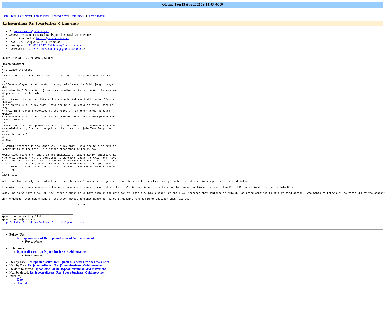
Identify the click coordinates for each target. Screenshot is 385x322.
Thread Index (95, 16)
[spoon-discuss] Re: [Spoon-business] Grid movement (53, 285)
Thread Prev (41, 16)
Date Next (24, 16)
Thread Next (60, 16)
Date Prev (9, 16)
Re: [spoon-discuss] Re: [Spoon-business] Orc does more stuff (68, 296)
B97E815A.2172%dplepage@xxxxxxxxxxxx (54, 45)
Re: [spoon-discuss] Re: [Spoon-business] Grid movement (55, 272)
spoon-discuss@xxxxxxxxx (31, 31)
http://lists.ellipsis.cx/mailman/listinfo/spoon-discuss (44, 255)
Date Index (77, 16)
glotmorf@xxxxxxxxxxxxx (52, 38)
